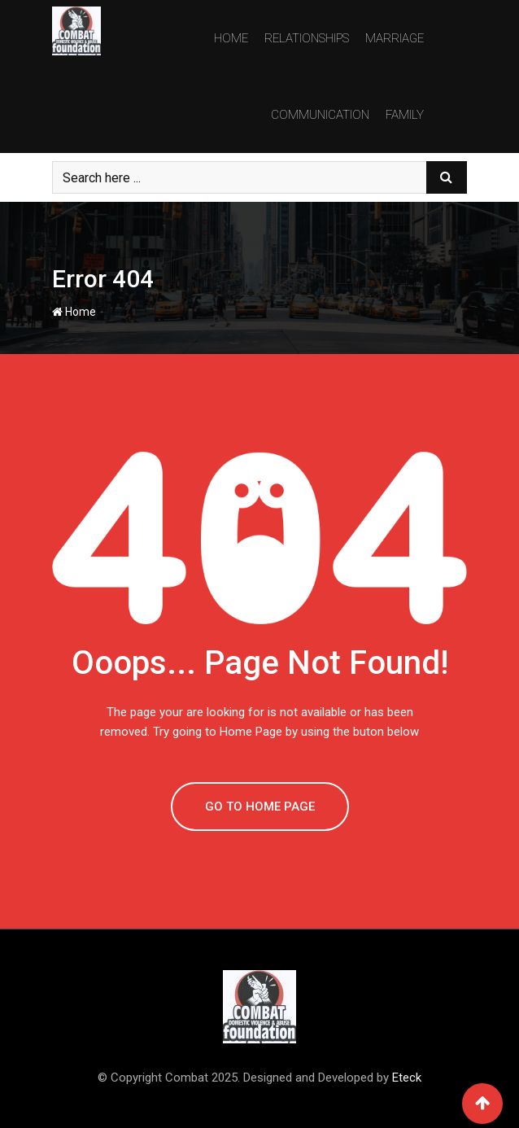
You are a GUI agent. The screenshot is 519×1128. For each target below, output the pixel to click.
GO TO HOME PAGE (260, 806)
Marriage (394, 38)
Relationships (306, 38)
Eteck (406, 1077)
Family (405, 114)
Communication (320, 114)
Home (231, 38)
